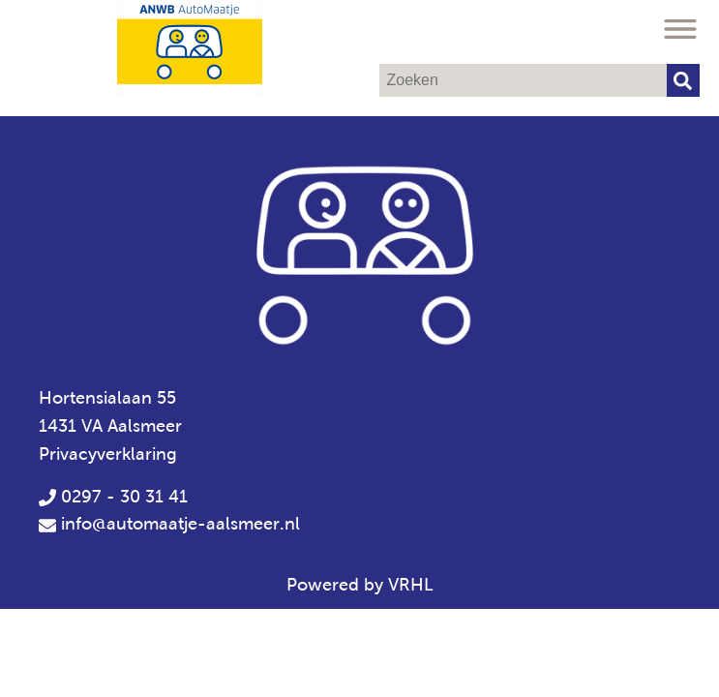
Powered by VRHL (360, 584)
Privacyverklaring (108, 454)
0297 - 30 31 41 (113, 496)
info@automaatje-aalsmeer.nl (180, 523)
